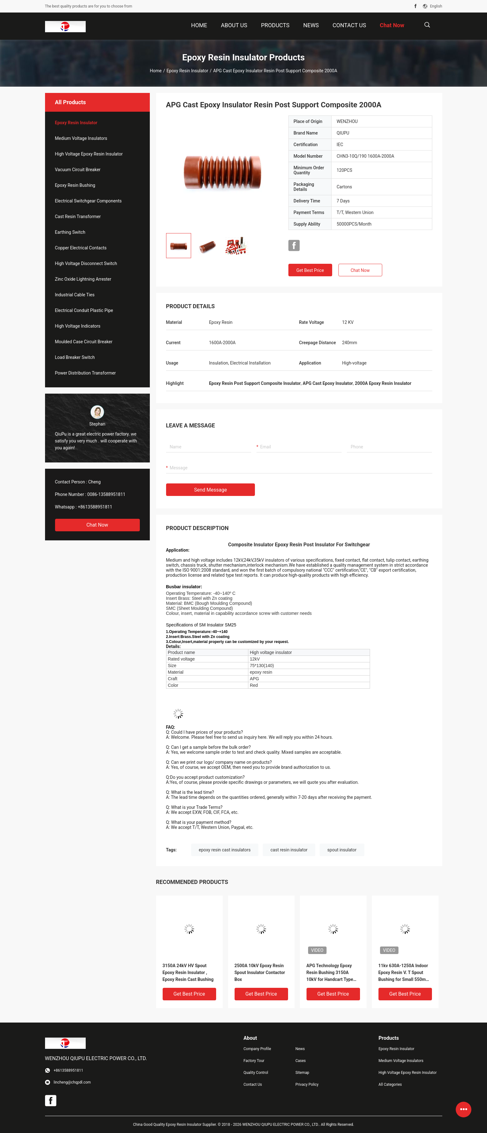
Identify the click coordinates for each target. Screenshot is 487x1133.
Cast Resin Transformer (78, 216)
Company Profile (257, 1049)
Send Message (210, 490)
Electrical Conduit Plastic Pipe (84, 310)
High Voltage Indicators (78, 326)
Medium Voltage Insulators (81, 138)
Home (156, 70)
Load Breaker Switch (75, 357)
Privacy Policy (306, 1084)
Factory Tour (254, 1061)
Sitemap (302, 1072)
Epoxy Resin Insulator (187, 70)
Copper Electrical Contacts (81, 247)
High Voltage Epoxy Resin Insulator (89, 153)
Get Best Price (310, 270)
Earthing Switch (70, 232)
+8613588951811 (95, 506)
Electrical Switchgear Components (88, 200)
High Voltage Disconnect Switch (86, 263)
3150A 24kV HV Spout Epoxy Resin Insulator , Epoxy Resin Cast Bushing (188, 972)
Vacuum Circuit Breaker (78, 169)
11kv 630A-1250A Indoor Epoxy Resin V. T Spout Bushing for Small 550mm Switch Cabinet (404, 973)
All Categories (390, 1084)
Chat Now (97, 525)
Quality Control (256, 1072)
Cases (300, 1061)
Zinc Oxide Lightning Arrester (83, 279)
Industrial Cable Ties (75, 294)
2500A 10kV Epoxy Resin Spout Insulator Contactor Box (260, 972)
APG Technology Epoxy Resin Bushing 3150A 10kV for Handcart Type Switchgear (330, 973)
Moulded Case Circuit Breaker (84, 341)
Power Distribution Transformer (85, 372)
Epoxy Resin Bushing (75, 185)
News (300, 1049)
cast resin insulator (289, 849)
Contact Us (253, 1084)
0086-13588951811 (106, 494)
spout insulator (342, 849)
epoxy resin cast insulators (225, 849)
